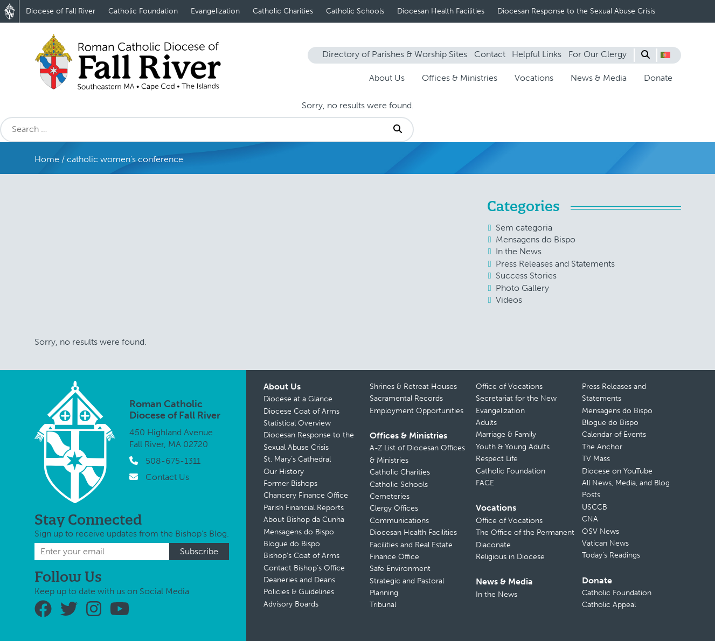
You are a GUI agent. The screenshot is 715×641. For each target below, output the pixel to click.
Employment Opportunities (416, 410)
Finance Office (394, 556)
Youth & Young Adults (513, 446)
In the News (519, 251)
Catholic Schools (355, 11)
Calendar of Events (614, 434)
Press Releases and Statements (555, 264)
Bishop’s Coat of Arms (301, 555)
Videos (509, 300)
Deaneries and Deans (299, 579)
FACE (485, 482)
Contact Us (167, 477)
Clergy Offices (394, 508)
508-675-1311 (172, 461)
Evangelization (215, 11)
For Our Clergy (597, 54)
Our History (283, 471)
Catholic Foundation (143, 11)
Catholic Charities (283, 11)
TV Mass (596, 458)
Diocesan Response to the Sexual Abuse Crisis (576, 11)
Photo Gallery (522, 288)
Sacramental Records (406, 398)
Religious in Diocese (510, 556)
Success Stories (526, 275)
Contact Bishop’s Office (304, 568)
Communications (399, 520)
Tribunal (383, 604)
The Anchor (602, 446)
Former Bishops (290, 483)
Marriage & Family (506, 434)
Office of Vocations (509, 386)
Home (46, 159)
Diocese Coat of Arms (301, 411)
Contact (489, 54)
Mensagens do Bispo (535, 239)
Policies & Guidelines (298, 591)
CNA (590, 519)
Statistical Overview (297, 423)
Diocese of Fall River (60, 11)
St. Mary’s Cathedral (297, 459)
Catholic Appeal (609, 604)
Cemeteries (389, 496)
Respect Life (497, 458)
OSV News (600, 531)
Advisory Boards (290, 604)
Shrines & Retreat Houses (413, 386)
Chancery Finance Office (305, 495)
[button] (665, 55)
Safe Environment (400, 568)
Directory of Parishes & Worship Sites (394, 54)
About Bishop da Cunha (303, 519)
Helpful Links (536, 54)
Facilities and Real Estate (411, 544)
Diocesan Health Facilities (440, 11)
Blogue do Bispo (291, 543)
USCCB (594, 507)
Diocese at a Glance (297, 398)
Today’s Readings (611, 555)
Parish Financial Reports (303, 507)
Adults (486, 422)
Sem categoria (524, 227)
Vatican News (605, 543)
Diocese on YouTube (617, 471)
